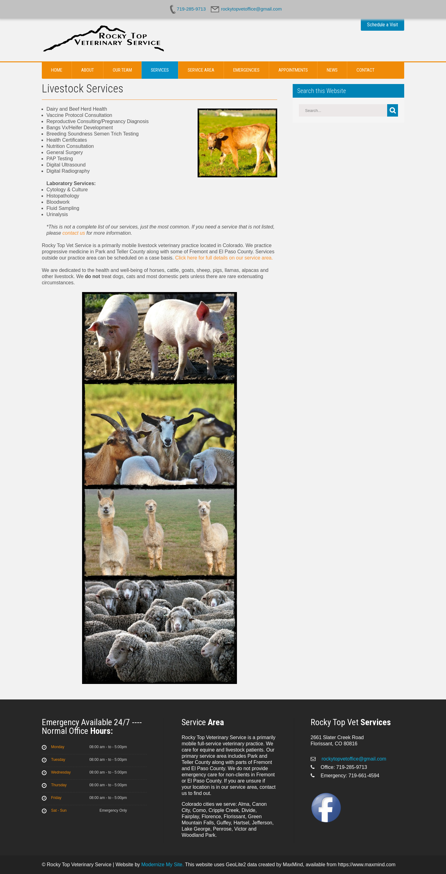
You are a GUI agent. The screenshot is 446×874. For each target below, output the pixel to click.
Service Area (201, 70)
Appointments (293, 70)
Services (160, 70)
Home (56, 70)
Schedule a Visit (382, 25)
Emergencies (246, 70)
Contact (365, 70)
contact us (74, 233)
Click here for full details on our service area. (224, 257)
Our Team (122, 70)
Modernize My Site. (162, 864)
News (332, 70)
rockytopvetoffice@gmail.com (353, 758)
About (87, 70)
